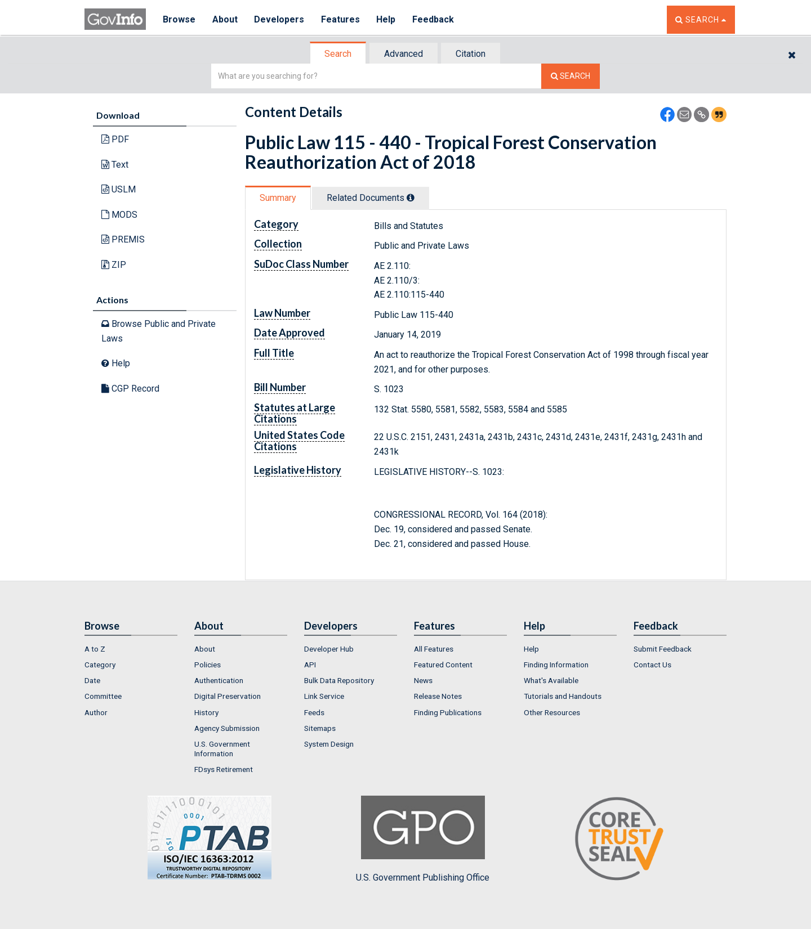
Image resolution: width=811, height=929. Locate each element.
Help (386, 19)
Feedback (434, 19)
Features (341, 19)
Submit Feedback (663, 648)
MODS (119, 214)
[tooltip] (411, 197)
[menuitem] (130, 648)
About (225, 19)
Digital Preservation (227, 696)
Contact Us (652, 664)
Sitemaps (320, 728)
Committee (103, 696)
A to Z (94, 648)
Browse (179, 19)
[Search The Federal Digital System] (570, 76)
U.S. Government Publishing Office (422, 839)
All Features (433, 648)
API (310, 664)
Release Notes (438, 696)
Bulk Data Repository (339, 680)
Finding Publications (448, 712)
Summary (278, 197)
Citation (470, 53)
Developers (280, 19)
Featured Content (443, 664)
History (206, 712)
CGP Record (130, 388)
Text (114, 164)
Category (99, 664)
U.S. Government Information (222, 748)
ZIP (113, 264)
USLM (118, 189)
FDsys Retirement (223, 769)
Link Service (324, 696)
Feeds (314, 712)
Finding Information (556, 664)
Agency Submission (227, 728)
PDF (115, 139)
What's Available (551, 680)
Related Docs (371, 197)
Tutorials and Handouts (562, 696)
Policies (207, 664)
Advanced (403, 53)
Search (337, 53)
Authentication (218, 680)
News (423, 680)
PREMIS (123, 239)
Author (96, 712)
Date (92, 680)
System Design (329, 743)
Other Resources (552, 712)
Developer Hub (329, 648)
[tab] (338, 54)
